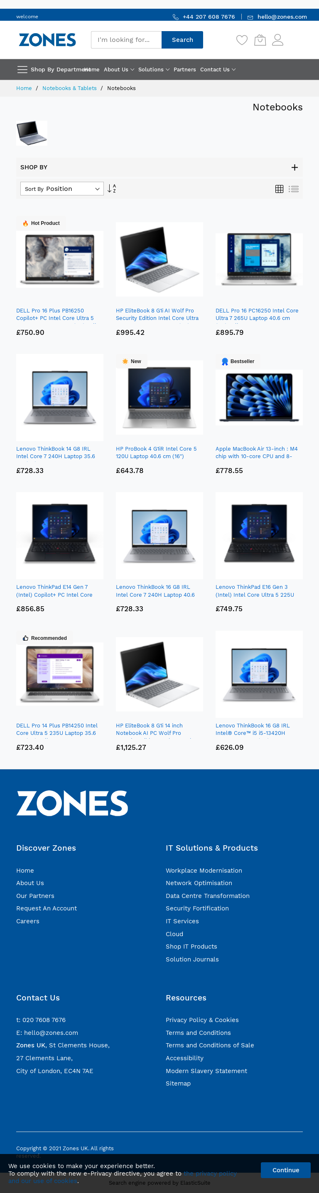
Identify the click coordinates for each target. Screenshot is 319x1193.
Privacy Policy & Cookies (202, 1020)
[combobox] (126, 40)
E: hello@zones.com (47, 1033)
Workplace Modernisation (204, 870)
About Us (30, 883)
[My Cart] (260, 40)
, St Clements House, (63, 1045)
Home (25, 88)
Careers (27, 921)
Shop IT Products (191, 946)
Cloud (174, 934)
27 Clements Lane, (44, 1058)
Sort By (34, 189)
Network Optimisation (199, 883)
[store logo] (47, 39)
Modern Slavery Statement (206, 1071)
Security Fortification (197, 908)
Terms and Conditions (198, 1033)
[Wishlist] (242, 40)
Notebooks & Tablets (70, 88)
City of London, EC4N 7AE (54, 1071)
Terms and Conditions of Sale (210, 1045)
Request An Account (46, 908)
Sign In (294, 36)
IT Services (182, 921)
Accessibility (185, 1058)
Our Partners (35, 896)
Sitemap (178, 1083)
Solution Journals (192, 959)
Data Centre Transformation (208, 896)
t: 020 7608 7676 (41, 1020)
